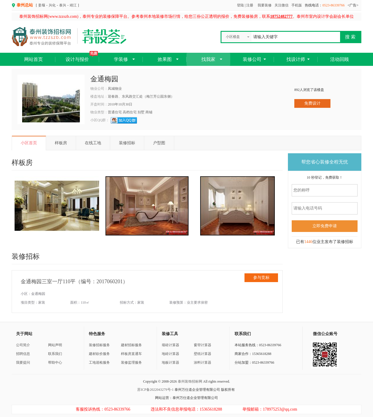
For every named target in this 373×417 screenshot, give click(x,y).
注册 (249, 5)
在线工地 (93, 143)
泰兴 (62, 5)
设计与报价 (82, 57)
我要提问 (23, 362)
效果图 (165, 59)
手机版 (296, 5)
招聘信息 (23, 354)
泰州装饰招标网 (190, 381)
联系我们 (55, 354)
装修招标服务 (99, 345)
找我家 (208, 59)
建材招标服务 (131, 345)
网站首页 (33, 59)
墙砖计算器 (170, 345)
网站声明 (55, 345)
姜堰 (41, 5)
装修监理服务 (131, 362)
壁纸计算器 (202, 354)
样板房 (61, 143)
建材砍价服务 (99, 354)
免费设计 (312, 103)
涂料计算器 (202, 362)
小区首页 (29, 143)
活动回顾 (339, 59)
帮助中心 (55, 362)
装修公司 (252, 59)
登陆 (240, 5)
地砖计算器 (170, 354)
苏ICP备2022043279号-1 (155, 390)
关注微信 (281, 5)
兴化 (52, 5)
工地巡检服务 (99, 362)
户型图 (159, 143)
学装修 (121, 59)
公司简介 (23, 345)
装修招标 (127, 143)
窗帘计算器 (202, 345)
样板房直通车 (131, 354)
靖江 (73, 5)
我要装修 (265, 5)
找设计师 (295, 59)
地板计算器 (170, 362)
